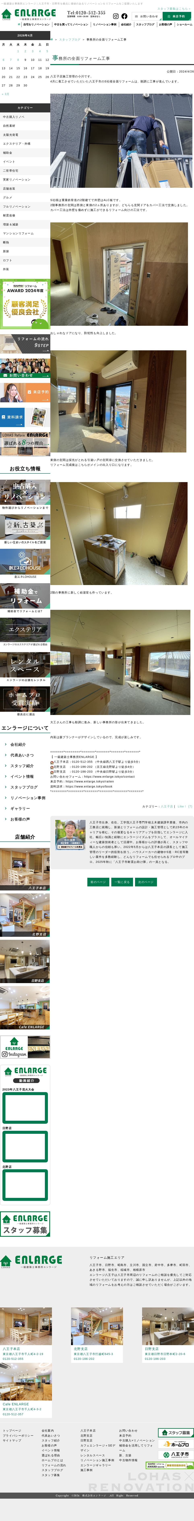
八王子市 (96, 1265)
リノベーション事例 (104, 24)
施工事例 (86, 1470)
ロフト (7, 260)
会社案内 (48, 1430)
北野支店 (86, 1435)
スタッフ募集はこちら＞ (174, 8)
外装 (6, 269)
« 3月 (6, 94)
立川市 (134, 1265)
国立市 (147, 1265)
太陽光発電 (11, 134)
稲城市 (125, 1269)
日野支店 (86, 1440)
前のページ (98, 882)
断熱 (6, 242)
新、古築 (125, 1455)
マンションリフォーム (18, 233)
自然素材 (9, 125)
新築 (6, 251)
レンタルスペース (92, 1455)
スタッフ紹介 (22, 766)
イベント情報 (22, 777)
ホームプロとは (52, 1460)
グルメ (7, 197)
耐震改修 (9, 215)
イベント (9, 161)
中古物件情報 (128, 1460)
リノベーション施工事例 (97, 1460)
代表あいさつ (22, 755)
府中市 (159, 1265)
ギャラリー (20, 809)
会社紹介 (126, 24)
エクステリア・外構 (17, 143)
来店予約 (125, 1435)
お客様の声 (165, 24)
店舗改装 (9, 188)
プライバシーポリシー (18, 1435)
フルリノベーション (17, 206)
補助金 (7, 152)
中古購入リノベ (14, 116)
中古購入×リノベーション (137, 1440)
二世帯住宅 (11, 170)
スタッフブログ (145, 24)
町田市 (184, 1265)
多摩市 (171, 1265)
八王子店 (167, 806)
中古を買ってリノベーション (71, 24)
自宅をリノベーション (36, 24)
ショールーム (184, 24)
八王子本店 (88, 1430)
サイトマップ (12, 1440)
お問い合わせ (128, 1430)
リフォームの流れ (54, 1465)
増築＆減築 (11, 224)
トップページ (12, 1430)
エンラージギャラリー (95, 1465)
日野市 (109, 1265)
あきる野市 (97, 1269)
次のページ (146, 882)
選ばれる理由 (51, 1455)
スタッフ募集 (51, 1475)
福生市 (112, 1269)
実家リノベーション (17, 179)
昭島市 (122, 1265)
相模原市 (139, 1269)
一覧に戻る (122, 882)
